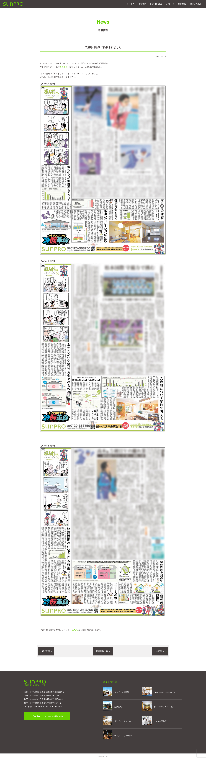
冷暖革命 (64, 67)
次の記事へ (159, 651)
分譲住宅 (112, 706)
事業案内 (142, 4)
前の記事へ (47, 651)
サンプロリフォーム (117, 720)
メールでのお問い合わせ (48, 716)
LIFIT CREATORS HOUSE (159, 691)
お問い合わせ (196, 4)
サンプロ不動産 (154, 720)
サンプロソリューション (119, 734)
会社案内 (131, 4)
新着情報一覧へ (103, 651)
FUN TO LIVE (156, 4)
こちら (75, 630)
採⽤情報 (182, 4)
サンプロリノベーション (158, 706)
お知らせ (170, 4)
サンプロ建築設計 (116, 691)
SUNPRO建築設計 (13, 4)
